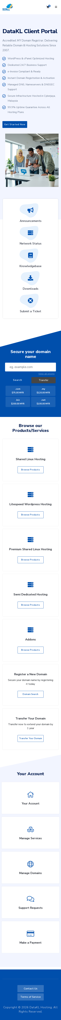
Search (17, 380)
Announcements (30, 214)
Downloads (30, 282)
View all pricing (46, 373)
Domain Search (30, 694)
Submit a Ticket (30, 304)
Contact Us (30, 988)
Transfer (43, 380)
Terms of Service (30, 997)
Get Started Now (14, 124)
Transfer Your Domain (30, 738)
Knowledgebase (30, 259)
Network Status (30, 236)
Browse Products (30, 469)
